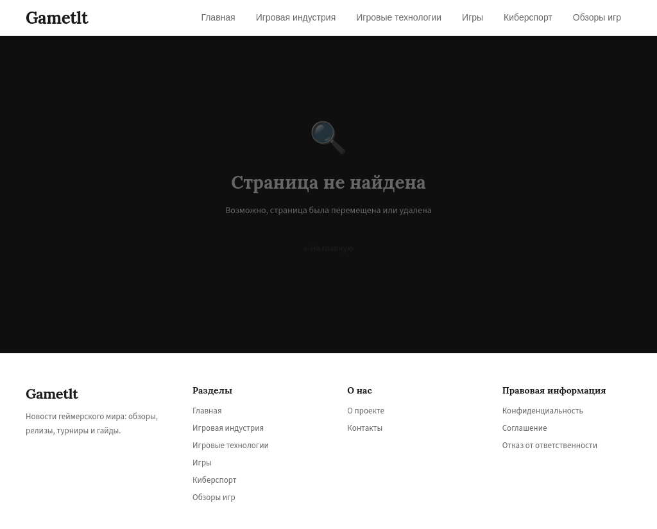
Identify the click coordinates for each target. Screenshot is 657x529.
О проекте (365, 411)
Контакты (364, 428)
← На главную (328, 248)
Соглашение (524, 428)
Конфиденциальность (542, 411)
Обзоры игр (213, 497)
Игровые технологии (230, 445)
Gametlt (57, 17)
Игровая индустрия (228, 428)
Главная (207, 411)
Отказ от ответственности (550, 445)
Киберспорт (214, 480)
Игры (202, 463)
